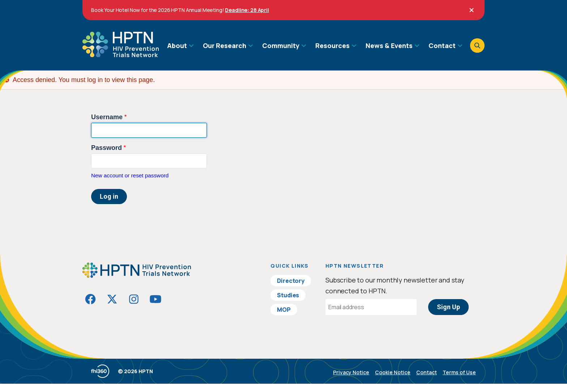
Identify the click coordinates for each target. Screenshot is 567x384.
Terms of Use (459, 372)
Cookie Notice (392, 372)
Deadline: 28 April (247, 10)
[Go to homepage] (120, 54)
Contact (426, 372)
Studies (288, 295)
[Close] (471, 10)
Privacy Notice (351, 372)
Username (107, 117)
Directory (290, 281)
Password (106, 147)
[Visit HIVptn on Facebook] (90, 299)
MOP (284, 310)
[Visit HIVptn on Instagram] (134, 299)
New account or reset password (130, 175)
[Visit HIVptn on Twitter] (112, 299)
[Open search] (477, 45)
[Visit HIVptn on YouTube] (155, 299)
